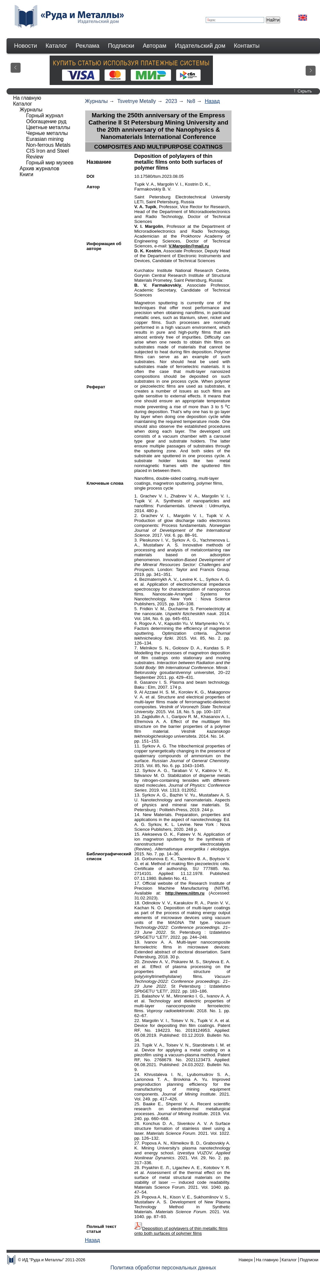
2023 (171, 101)
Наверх (246, 1259)
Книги (26, 174)
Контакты (247, 45)
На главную (27, 98)
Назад (212, 101)
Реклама (88, 45)
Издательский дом (200, 45)
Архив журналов (39, 168)
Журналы (96, 101)
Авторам (154, 45)
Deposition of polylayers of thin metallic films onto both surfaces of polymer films (181, 1231)
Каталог (56, 45)
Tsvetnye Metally (136, 101)
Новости (25, 45)
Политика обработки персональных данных (163, 1267)
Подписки (121, 45)
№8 (191, 101)
